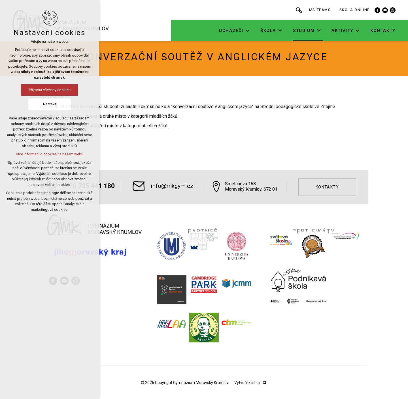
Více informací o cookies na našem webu (48, 154)
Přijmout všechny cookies (48, 90)
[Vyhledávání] (317, 10)
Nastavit (48, 104)
